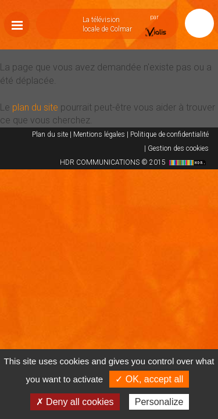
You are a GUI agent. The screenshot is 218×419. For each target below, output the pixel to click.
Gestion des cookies (178, 148)
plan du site (35, 107)
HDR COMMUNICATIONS (134, 162)
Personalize (159, 402)
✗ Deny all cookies (75, 402)
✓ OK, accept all (149, 379)
